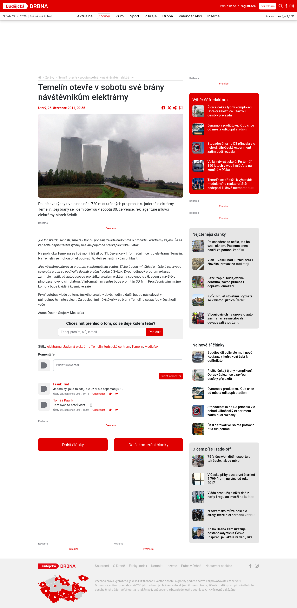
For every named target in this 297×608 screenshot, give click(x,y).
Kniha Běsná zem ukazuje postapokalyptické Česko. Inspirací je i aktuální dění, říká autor (229, 535)
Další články (73, 444)
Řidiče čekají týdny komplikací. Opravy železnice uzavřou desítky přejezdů (229, 111)
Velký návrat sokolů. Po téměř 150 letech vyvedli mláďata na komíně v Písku (229, 166)
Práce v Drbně (191, 566)
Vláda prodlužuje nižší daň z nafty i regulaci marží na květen (230, 495)
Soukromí (102, 566)
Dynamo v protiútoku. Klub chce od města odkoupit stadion (230, 127)
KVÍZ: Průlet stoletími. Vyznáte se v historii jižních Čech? (229, 298)
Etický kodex (138, 566)
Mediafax (151, 347)
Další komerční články (148, 444)
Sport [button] (134, 16)
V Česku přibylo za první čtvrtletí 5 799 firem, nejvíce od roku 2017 (231, 479)
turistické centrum (117, 347)
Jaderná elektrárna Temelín (83, 347)
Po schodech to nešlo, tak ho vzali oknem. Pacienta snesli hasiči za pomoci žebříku (228, 246)
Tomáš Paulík (63, 400)
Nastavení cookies (218, 566)
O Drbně (119, 566)
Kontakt (157, 566)
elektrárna (54, 347)
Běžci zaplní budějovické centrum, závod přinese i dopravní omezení (225, 282)
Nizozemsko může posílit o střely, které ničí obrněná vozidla (231, 513)
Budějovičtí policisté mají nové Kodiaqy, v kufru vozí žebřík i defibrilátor (229, 357)
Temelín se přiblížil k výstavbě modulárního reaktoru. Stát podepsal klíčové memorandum (230, 184)
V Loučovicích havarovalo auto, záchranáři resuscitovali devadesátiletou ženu (230, 318)
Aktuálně (85, 16)
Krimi (120, 16)
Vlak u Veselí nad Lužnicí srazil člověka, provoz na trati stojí (230, 262)
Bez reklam (267, 6)
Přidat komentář (170, 376)
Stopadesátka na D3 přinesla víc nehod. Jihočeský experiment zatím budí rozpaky (231, 148)
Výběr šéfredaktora (210, 99)
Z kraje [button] (151, 16)
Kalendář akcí (190, 16)
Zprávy (49, 77)
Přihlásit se (228, 6)
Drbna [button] (167, 16)
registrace (248, 6)
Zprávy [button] (104, 16)
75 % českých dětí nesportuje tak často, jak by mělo (228, 458)
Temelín (137, 347)
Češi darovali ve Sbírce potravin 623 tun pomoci (230, 427)
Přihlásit (155, 332)
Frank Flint (61, 384)
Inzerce (213, 16)
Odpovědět (98, 393)
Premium (111, 228)
